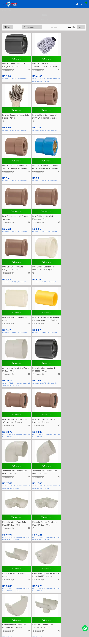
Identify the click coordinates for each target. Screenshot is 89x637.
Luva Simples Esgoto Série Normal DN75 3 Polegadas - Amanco (13, 223)
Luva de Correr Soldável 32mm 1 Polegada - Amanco (15, 327)
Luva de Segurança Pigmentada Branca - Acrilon (71, 66)
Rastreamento (44, 519)
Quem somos (44, 534)
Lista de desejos (44, 568)
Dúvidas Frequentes (44, 523)
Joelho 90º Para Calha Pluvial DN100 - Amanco (43, 327)
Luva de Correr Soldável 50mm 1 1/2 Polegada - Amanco (72, 274)
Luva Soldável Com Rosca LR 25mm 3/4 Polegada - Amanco (14, 119)
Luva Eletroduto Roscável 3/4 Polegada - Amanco (14, 66)
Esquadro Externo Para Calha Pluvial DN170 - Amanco (43, 379)
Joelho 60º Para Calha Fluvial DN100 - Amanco (71, 327)
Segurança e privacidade (44, 541)
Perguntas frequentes (44, 530)
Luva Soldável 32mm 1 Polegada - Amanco (11, 170)
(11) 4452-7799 (47, 468)
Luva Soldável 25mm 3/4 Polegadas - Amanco (41, 170)
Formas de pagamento (44, 527)
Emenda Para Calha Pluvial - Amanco (71, 379)
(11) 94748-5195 (47, 472)
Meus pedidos (44, 565)
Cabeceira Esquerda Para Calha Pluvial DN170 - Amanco (15, 432)
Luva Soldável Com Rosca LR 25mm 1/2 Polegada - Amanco (43, 119)
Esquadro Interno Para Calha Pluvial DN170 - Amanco (14, 379)
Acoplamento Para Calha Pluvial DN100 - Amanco (12, 274)
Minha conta (44, 561)
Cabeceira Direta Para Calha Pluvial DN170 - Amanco (43, 432)
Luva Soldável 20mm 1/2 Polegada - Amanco (69, 170)
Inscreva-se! (44, 604)
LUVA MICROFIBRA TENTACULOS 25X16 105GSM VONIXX (44, 66)
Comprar (15, 59)
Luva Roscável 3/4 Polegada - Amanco (43, 222)
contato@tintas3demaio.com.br (47, 476)
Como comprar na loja (44, 544)
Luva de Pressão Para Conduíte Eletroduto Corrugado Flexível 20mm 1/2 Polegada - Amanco (72, 223)
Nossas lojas (44, 548)
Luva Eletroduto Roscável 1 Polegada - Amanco (42, 274)
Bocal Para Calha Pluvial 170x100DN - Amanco (69, 432)
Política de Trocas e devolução (44, 537)
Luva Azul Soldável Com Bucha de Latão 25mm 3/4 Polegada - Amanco (72, 119)
